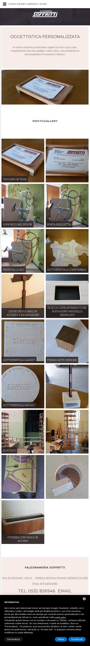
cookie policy (60, 617)
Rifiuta (61, 639)
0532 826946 (41, 590)
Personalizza (13, 639)
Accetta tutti (77, 639)
